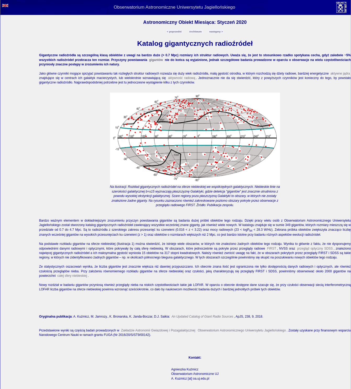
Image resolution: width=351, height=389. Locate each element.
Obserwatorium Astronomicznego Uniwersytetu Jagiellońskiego (241, 330)
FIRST (271, 248)
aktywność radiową (181, 78)
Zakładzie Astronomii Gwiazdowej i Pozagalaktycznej (158, 330)
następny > (216, 31)
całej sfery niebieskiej (72, 276)
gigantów (156, 60)
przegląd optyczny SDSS (315, 248)
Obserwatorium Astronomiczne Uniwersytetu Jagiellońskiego (174, 7)
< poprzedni (174, 31)
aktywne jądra (340, 73)
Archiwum (195, 31)
